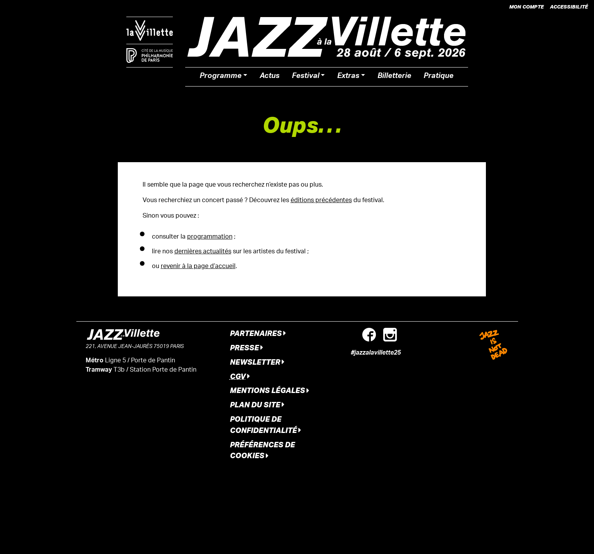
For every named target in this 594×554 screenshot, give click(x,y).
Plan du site (257, 404)
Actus (269, 76)
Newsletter (257, 361)
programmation (209, 237)
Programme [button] (220, 76)
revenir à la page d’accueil (198, 266)
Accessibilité (569, 6)
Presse (246, 347)
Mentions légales (269, 390)
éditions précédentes (321, 200)
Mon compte (526, 6)
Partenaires (258, 333)
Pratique (438, 76)
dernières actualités (202, 252)
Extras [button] (348, 76)
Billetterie (394, 76)
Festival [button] (305, 76)
